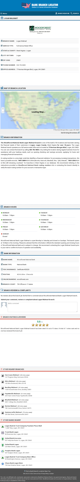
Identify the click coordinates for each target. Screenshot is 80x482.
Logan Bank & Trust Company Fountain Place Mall (23, 426)
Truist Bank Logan (11, 432)
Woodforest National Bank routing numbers (34, 165)
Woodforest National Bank (26, 260)
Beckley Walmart (11, 387)
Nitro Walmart (10, 381)
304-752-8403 (21, 65)
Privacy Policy (45, 473)
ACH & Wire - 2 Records (25, 274)
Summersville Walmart (13, 412)
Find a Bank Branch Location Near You (38, 471)
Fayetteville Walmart (12, 394)
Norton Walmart (11, 406)
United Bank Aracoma (13, 438)
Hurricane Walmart (12, 375)
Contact (52, 473)
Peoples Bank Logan (12, 451)
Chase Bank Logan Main (14, 463)
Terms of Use (37, 473)
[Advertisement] (40, 78)
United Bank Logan (12, 444)
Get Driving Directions (69, 133)
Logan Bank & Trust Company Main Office (20, 457)
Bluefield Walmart (11, 400)
